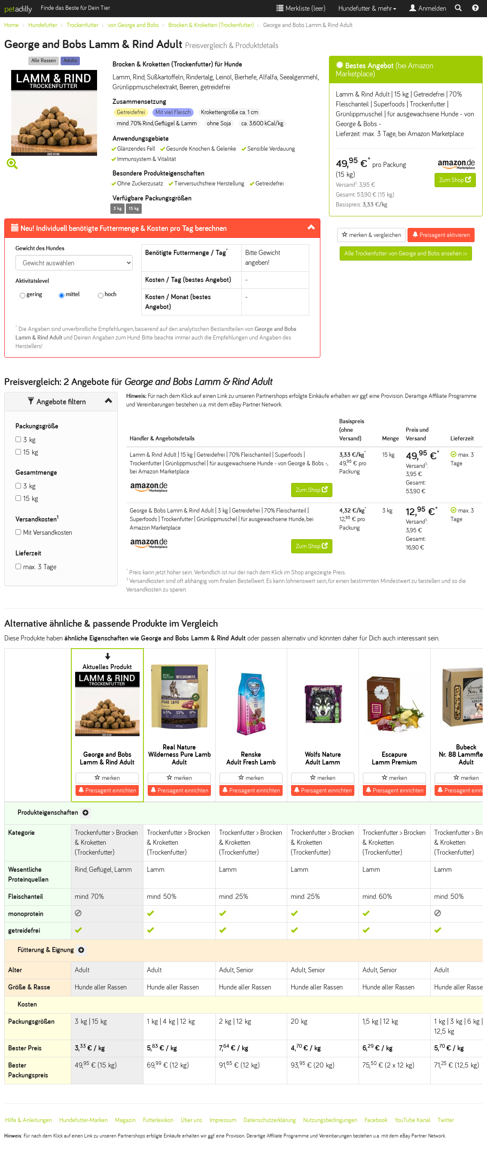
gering (31, 294)
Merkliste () (301, 8)
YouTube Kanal (412, 1120)
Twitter (446, 1120)
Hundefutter (42, 25)
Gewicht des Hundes (39, 248)
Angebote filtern (56, 401)
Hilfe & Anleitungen (28, 1120)
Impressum (223, 1120)
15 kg (30, 452)
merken (107, 777)
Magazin (125, 1120)
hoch (107, 294)
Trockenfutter (82, 25)
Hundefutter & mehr (367, 8)
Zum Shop (455, 179)
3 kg (29, 439)
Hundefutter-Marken (83, 1120)
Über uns (191, 1120)
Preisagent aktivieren (441, 234)
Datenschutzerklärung (270, 1120)
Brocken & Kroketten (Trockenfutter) (211, 25)
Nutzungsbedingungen (330, 1120)
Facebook (376, 1120)
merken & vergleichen (371, 234)
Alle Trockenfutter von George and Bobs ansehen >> (405, 253)
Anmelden (427, 8)
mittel (69, 294)
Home (11, 25)
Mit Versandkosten (47, 532)
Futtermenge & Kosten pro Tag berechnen (119, 228)
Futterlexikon (158, 1120)
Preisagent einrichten (107, 790)
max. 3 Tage (39, 566)
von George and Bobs (133, 25)
